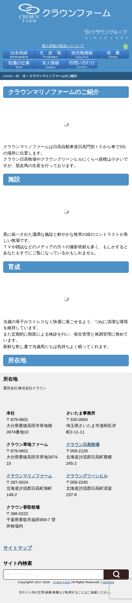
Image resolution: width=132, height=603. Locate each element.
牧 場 (21, 76)
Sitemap (108, 582)
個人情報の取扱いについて (63, 46)
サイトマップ (17, 548)
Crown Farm (62, 582)
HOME (7, 76)
